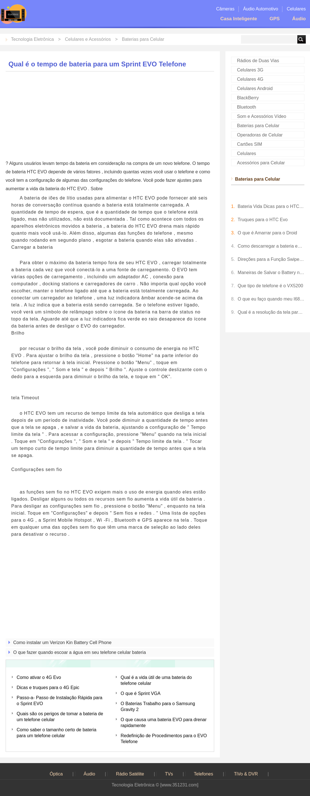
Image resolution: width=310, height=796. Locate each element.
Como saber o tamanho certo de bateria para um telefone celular (56, 732)
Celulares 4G (250, 79)
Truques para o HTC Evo (262, 219)
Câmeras (225, 8)
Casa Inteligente (238, 18)
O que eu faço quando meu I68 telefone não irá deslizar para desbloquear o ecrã (271, 299)
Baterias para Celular (143, 39)
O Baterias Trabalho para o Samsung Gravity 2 (158, 706)
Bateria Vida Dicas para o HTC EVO (271, 206)
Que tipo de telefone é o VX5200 (270, 285)
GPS (274, 18)
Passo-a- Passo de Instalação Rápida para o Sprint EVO (59, 700)
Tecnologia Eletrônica (32, 39)
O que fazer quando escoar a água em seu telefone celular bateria (79, 652)
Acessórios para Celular (261, 162)
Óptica (56, 774)
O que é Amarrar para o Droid (267, 232)
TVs (169, 774)
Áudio (299, 18)
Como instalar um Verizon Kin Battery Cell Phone (62, 642)
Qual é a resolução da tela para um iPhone (271, 312)
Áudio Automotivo (260, 8)
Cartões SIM (249, 144)
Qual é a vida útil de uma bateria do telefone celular (156, 680)
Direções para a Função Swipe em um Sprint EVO (271, 259)
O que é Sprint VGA (140, 693)
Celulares (296, 8)
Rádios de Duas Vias (258, 60)
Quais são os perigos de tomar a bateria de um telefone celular (60, 716)
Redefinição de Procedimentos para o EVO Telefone (164, 738)
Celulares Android (255, 88)
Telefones (203, 774)
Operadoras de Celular (260, 135)
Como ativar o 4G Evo (39, 677)
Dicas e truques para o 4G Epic (48, 687)
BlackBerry (248, 97)
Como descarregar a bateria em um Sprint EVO (271, 246)
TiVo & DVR (246, 774)
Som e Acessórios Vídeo (261, 116)
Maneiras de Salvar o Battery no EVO (271, 272)
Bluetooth (246, 107)
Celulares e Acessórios (88, 39)
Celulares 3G (250, 70)
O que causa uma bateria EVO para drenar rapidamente (164, 722)
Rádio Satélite (130, 774)
